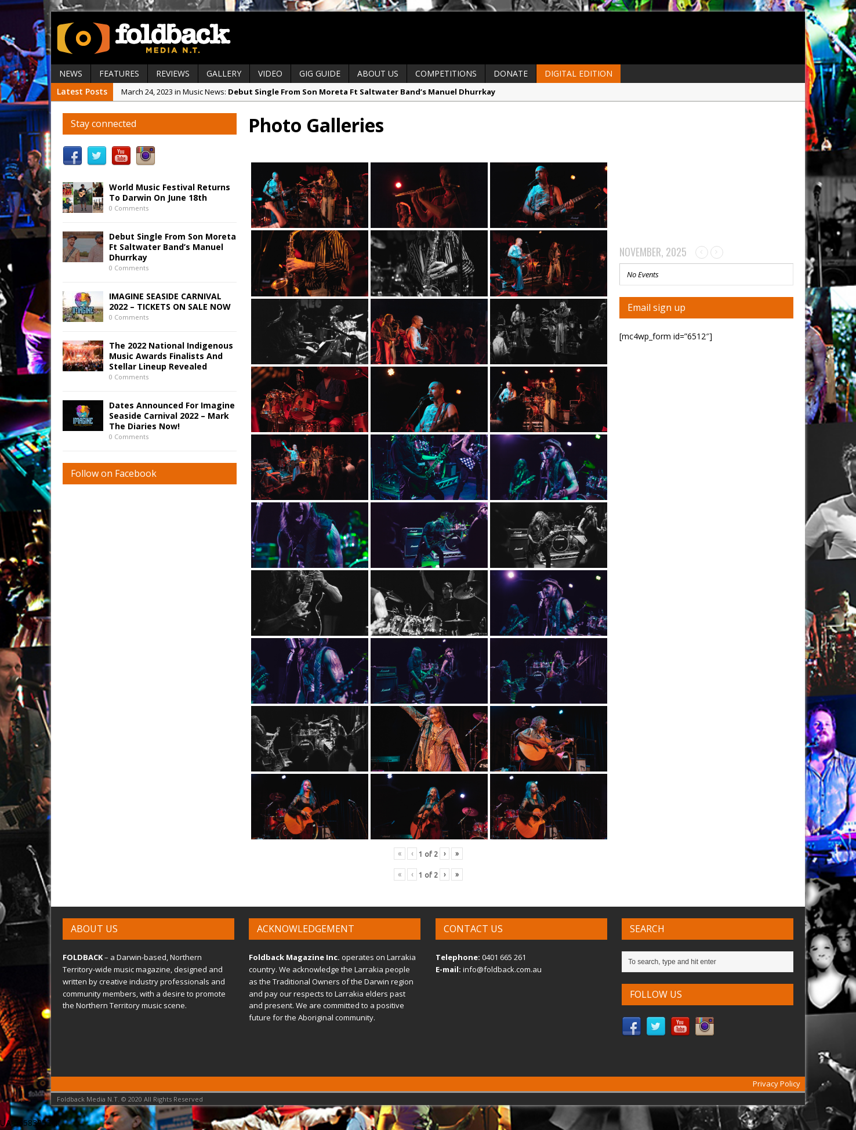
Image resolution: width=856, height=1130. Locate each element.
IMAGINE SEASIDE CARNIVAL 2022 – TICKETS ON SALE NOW (170, 301)
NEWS (70, 73)
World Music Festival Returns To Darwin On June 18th (169, 192)
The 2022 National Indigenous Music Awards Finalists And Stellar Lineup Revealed (171, 356)
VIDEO (270, 73)
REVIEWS (173, 73)
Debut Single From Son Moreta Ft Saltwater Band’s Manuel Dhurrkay (172, 247)
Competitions (446, 73)
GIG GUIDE (319, 73)
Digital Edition (578, 73)
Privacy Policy (776, 1083)
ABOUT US (377, 73)
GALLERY (223, 73)
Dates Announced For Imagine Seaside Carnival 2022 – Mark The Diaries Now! (172, 416)
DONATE (511, 73)
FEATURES (119, 73)
